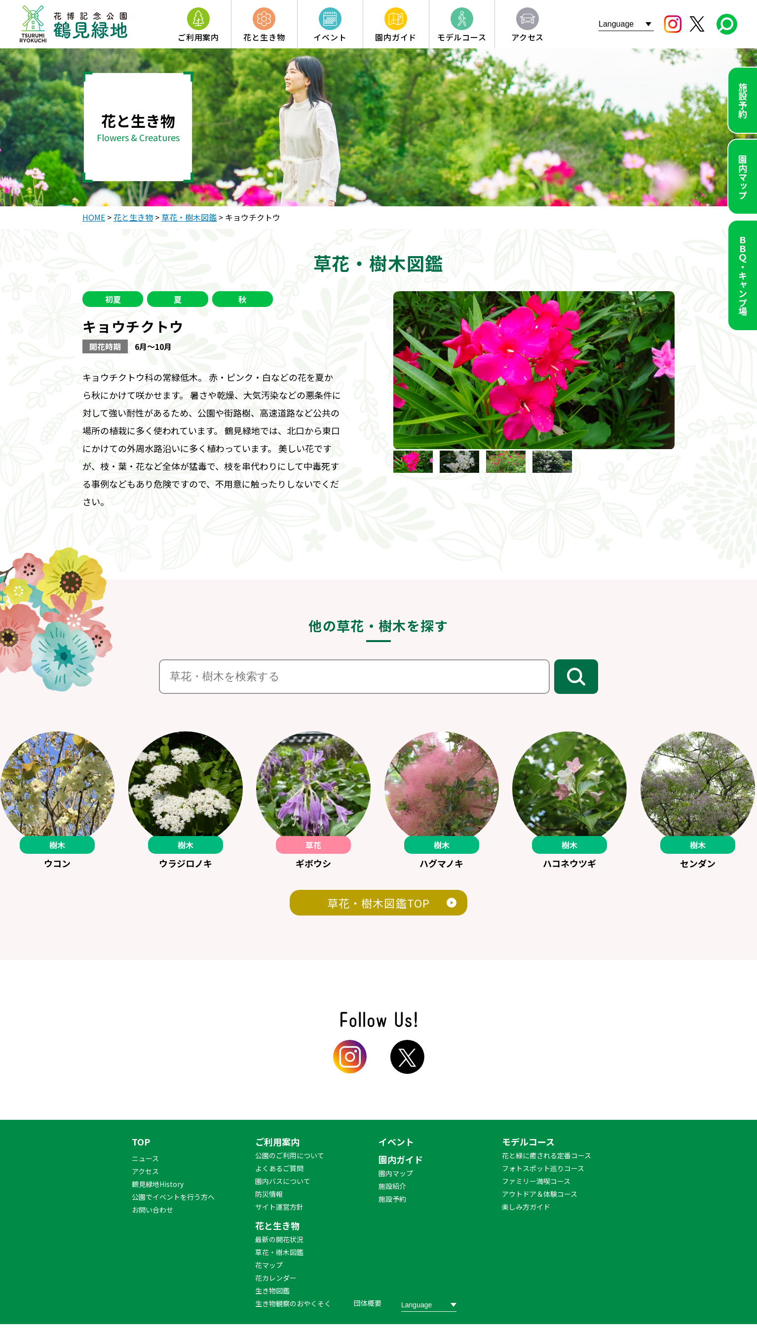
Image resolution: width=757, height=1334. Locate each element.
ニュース (145, 1158)
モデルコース (528, 1141)
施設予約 (742, 100)
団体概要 (367, 1303)
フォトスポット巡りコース (543, 1168)
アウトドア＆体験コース (539, 1194)
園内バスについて (282, 1181)
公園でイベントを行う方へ (173, 1197)
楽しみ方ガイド (526, 1207)
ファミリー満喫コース (536, 1181)
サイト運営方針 (279, 1207)
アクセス (145, 1171)
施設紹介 (392, 1186)
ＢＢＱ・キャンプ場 (742, 275)
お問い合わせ (152, 1210)
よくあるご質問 (279, 1168)
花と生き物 (277, 1225)
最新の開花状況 (279, 1239)
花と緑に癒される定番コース (546, 1155)
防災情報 (269, 1194)
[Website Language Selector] (626, 24)
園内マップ (742, 176)
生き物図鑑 (272, 1291)
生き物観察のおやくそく (293, 1303)
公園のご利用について (289, 1155)
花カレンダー (276, 1278)
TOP (141, 1141)
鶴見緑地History (158, 1184)
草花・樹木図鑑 (279, 1252)
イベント (396, 1141)
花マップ (269, 1265)
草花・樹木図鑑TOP (378, 903)
